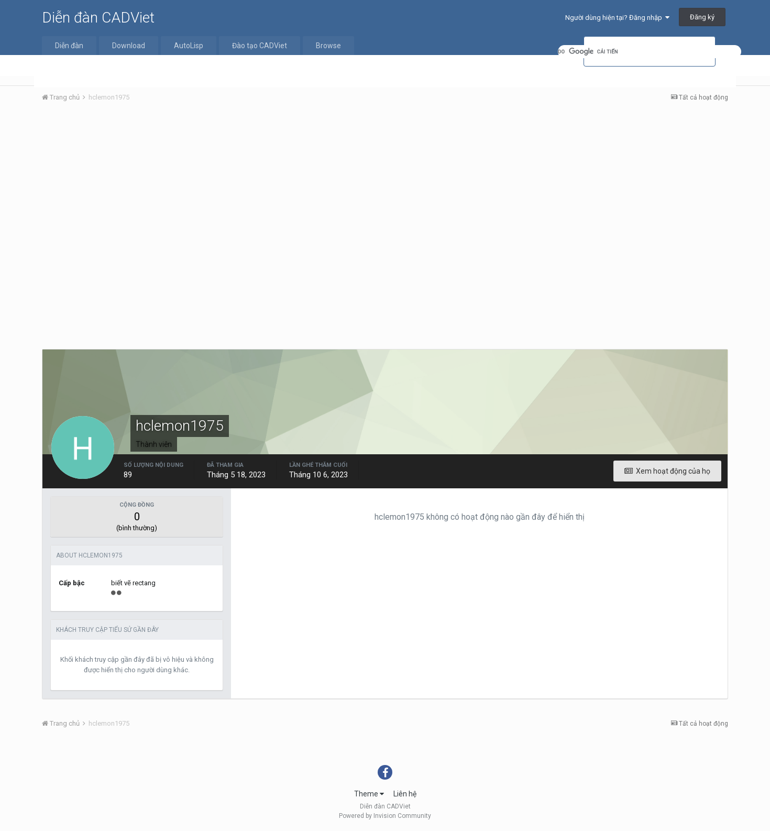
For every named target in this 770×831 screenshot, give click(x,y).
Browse (328, 45)
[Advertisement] (385, 189)
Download (128, 45)
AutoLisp (188, 45)
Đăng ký (702, 17)
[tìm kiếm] (649, 51)
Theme (369, 794)
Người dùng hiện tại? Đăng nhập (617, 17)
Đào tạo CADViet (259, 45)
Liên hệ (404, 794)
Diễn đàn (69, 45)
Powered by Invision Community (385, 815)
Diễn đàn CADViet (98, 17)
